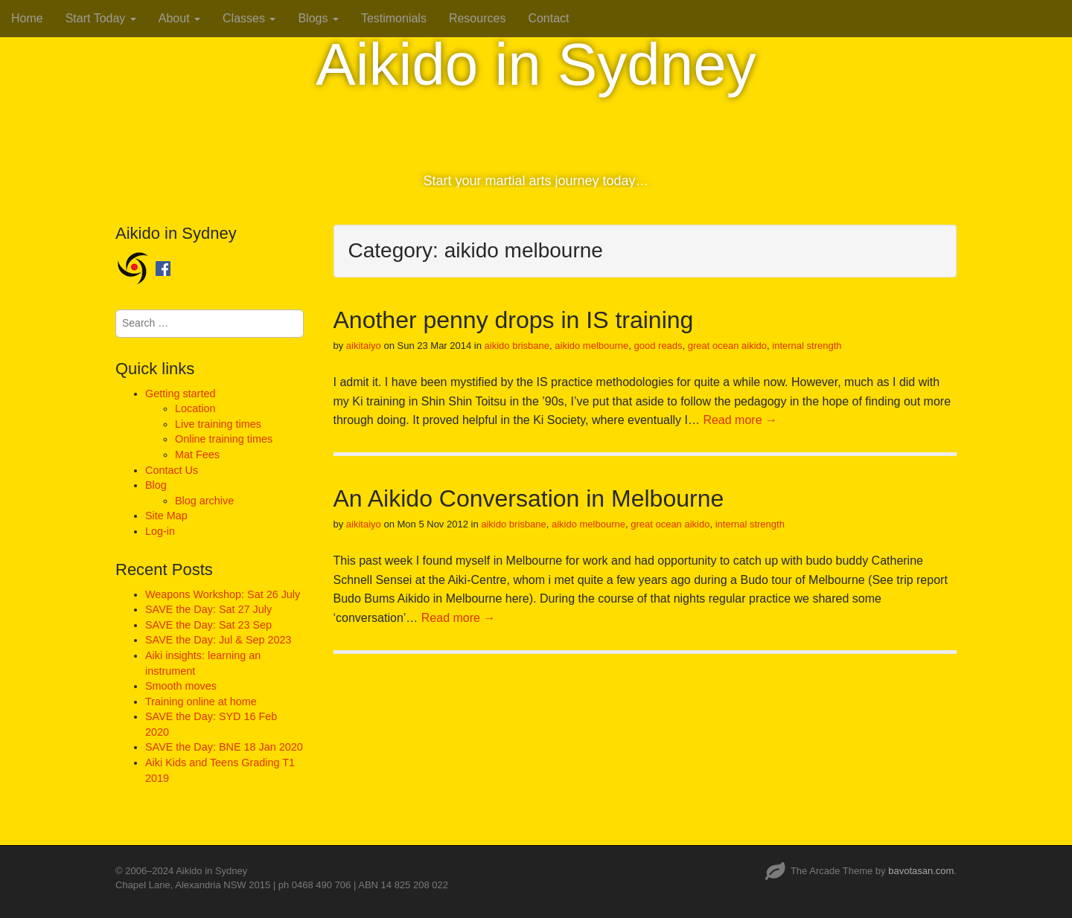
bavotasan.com (921, 870)
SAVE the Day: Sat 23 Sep (208, 625)
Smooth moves (181, 686)
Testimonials (394, 18)
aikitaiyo (363, 345)
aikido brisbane (517, 345)
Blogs (318, 18)
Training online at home (201, 701)
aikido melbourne (591, 345)
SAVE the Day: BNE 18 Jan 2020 (224, 747)
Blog (156, 485)
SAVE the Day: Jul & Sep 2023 (218, 640)
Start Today (101, 18)
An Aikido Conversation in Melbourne (529, 498)
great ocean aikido (727, 345)
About (179, 18)
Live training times (218, 424)
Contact (548, 18)
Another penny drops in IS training (514, 319)
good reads (658, 345)
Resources (477, 18)
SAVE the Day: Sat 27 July (208, 609)
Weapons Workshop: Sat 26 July (222, 594)
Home (27, 18)
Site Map (166, 515)
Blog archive (204, 501)
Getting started (180, 393)
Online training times (223, 439)
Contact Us (171, 470)
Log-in (160, 531)
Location (195, 408)
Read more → (740, 420)
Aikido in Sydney (536, 64)
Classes (249, 18)
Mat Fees (197, 454)
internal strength (806, 345)
